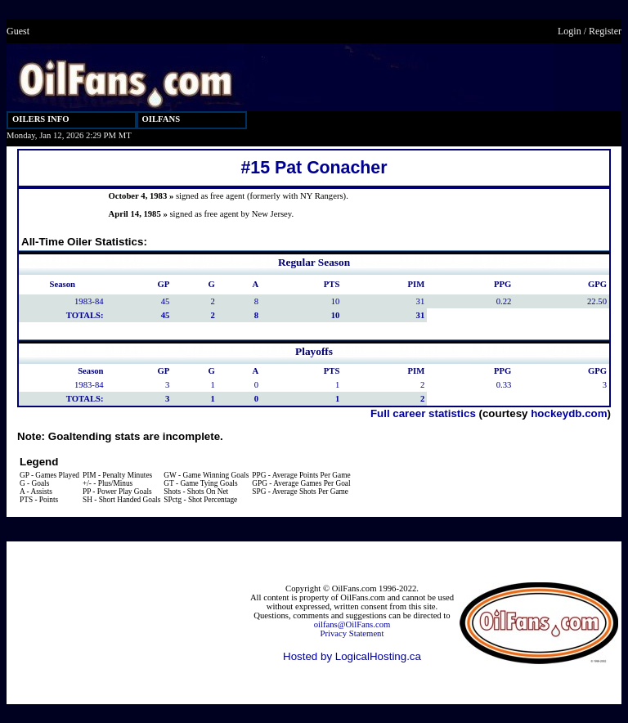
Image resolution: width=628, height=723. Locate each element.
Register (605, 31)
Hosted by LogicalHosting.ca (352, 656)
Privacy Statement (352, 633)
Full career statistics (423, 413)
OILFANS (161, 119)
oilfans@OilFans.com (352, 624)
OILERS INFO (41, 119)
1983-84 (89, 301)
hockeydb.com (569, 413)
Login (569, 31)
